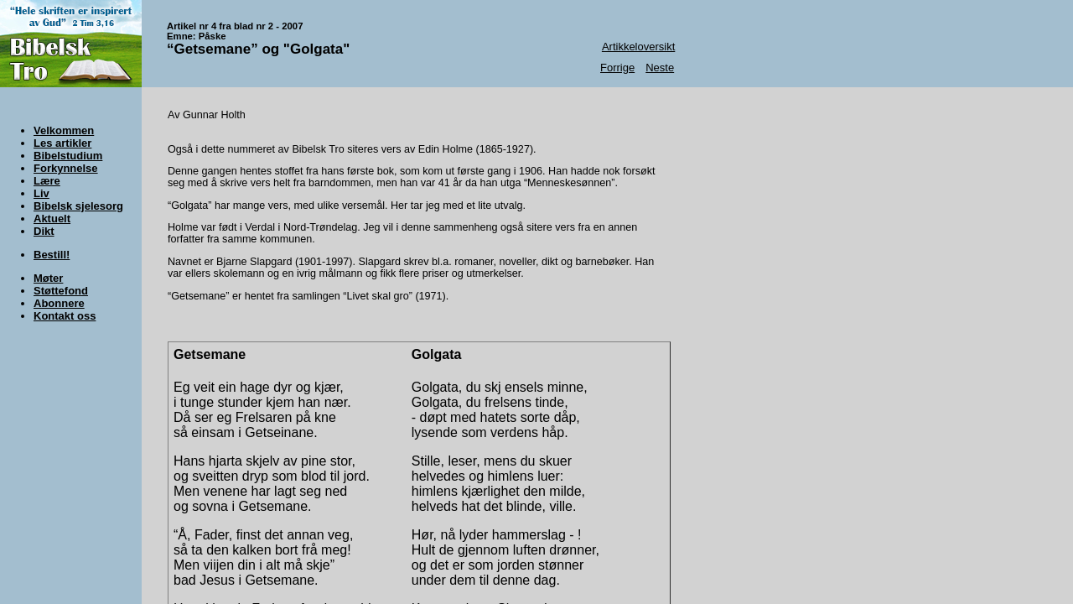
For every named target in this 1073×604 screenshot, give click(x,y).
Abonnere (59, 303)
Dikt (44, 231)
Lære (47, 180)
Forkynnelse (66, 168)
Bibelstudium (68, 155)
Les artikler (62, 143)
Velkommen (64, 130)
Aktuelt (52, 218)
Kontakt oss (65, 316)
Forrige (617, 67)
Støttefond (61, 290)
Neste (659, 67)
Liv (41, 193)
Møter (48, 278)
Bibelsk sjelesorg (78, 206)
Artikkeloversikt (638, 46)
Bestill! (52, 254)
